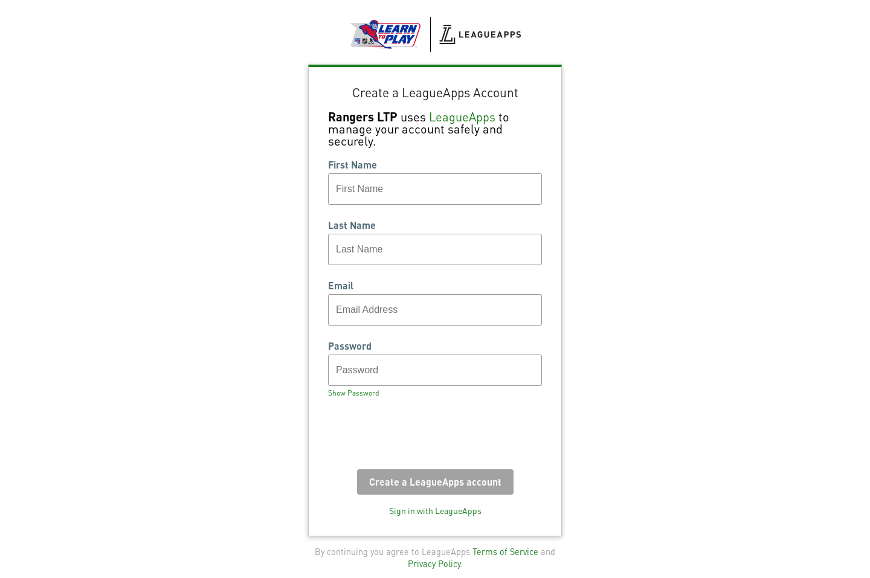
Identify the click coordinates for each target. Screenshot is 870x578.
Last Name (352, 225)
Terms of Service (505, 551)
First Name (352, 165)
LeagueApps (462, 116)
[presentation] (420, 437)
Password (350, 346)
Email (340, 286)
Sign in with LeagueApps (435, 510)
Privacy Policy (434, 563)
